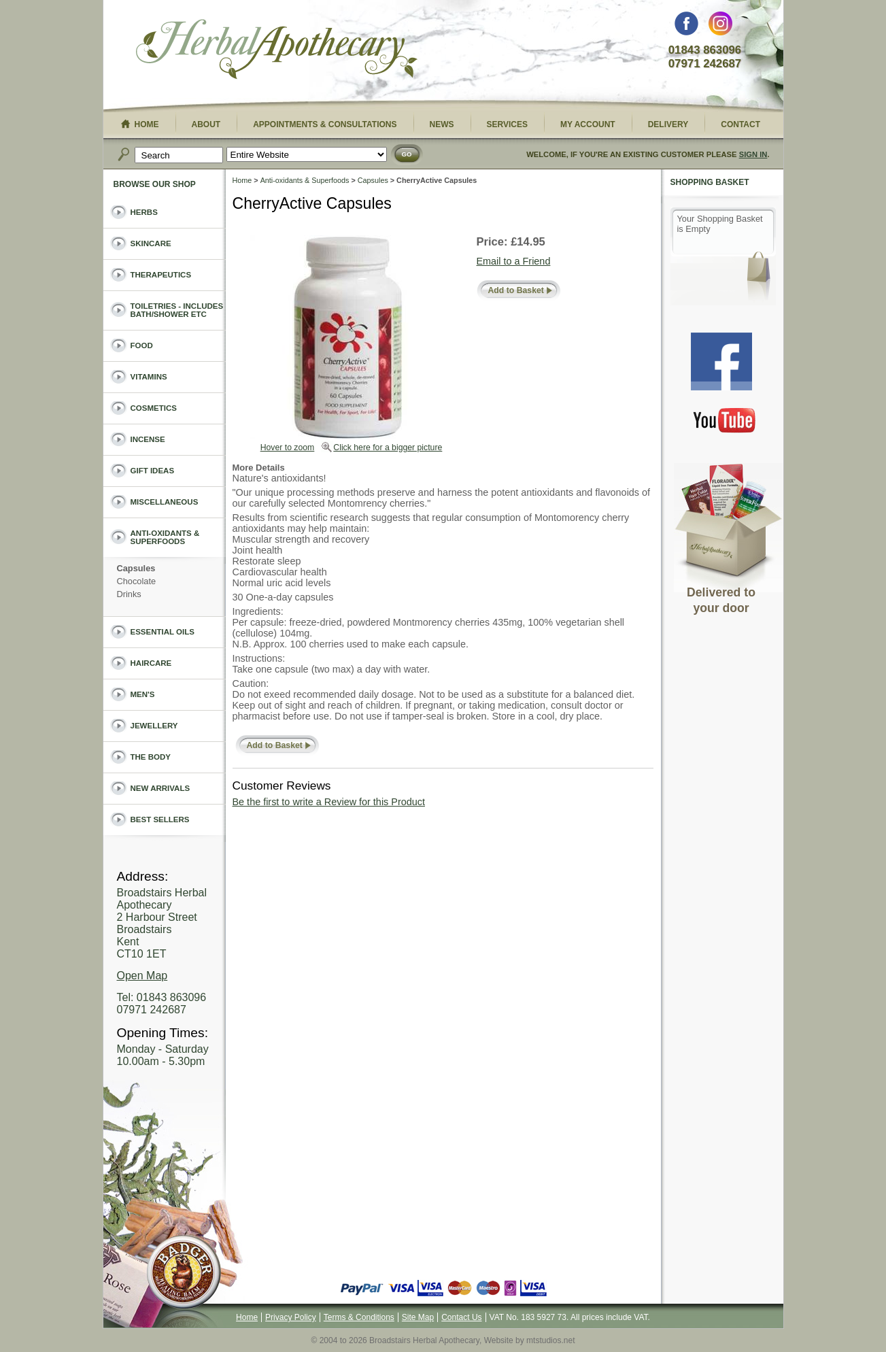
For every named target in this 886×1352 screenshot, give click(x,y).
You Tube (725, 420)
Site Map (418, 1317)
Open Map (142, 975)
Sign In (753, 154)
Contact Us (461, 1317)
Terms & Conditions (359, 1317)
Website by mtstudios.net (529, 1340)
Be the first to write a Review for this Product (329, 801)
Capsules (373, 180)
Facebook (686, 27)
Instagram (720, 27)
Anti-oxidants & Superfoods (305, 180)
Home (242, 180)
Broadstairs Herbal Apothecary (277, 51)
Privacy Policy (290, 1317)
